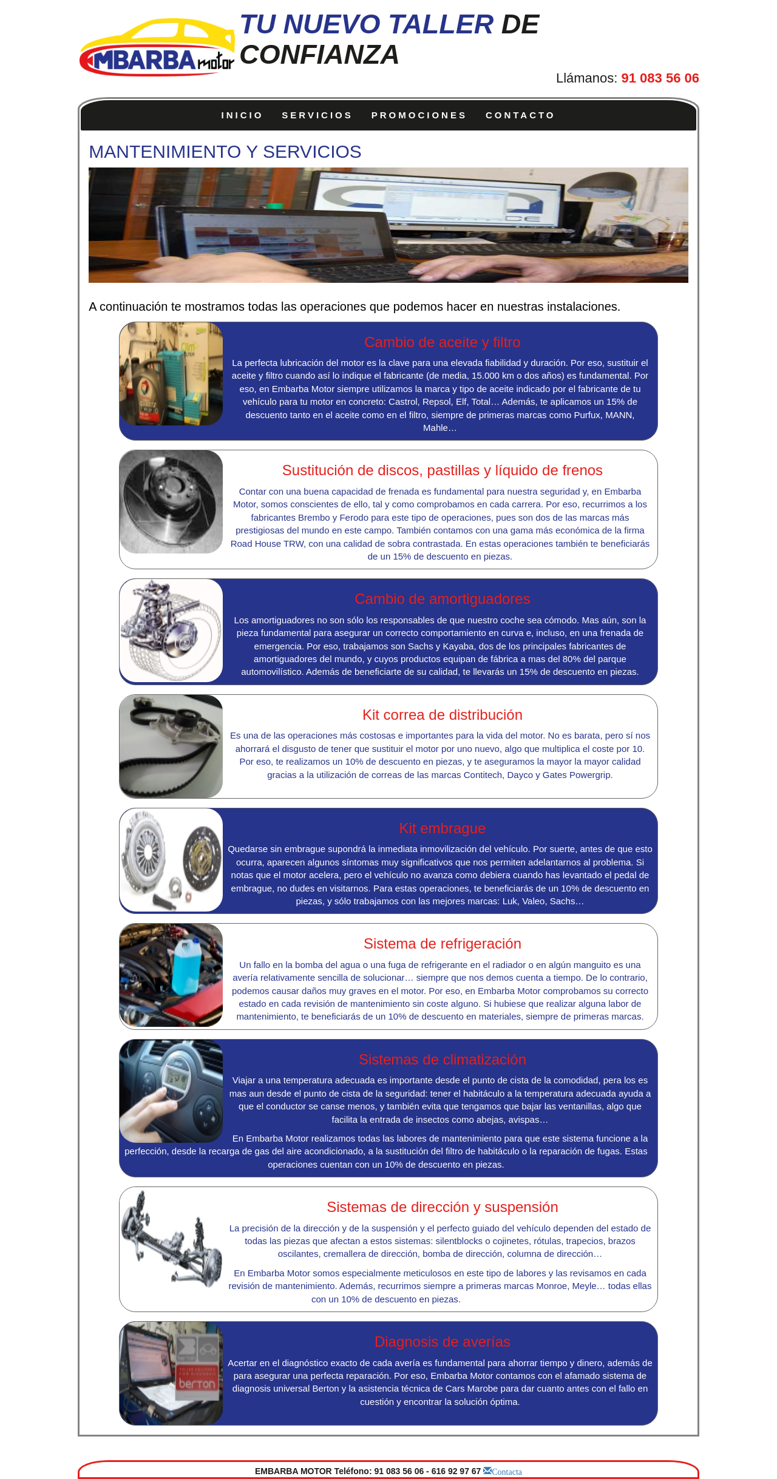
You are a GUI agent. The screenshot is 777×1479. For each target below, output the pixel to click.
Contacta (507, 1470)
